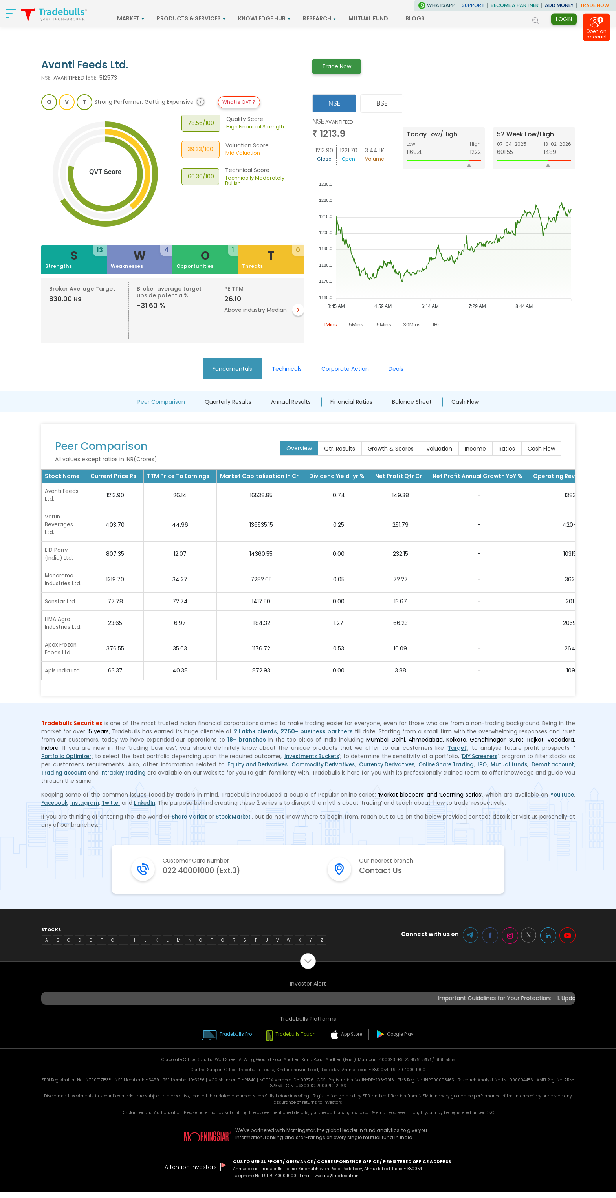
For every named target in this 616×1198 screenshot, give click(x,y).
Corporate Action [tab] (345, 369)
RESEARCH (356, 18)
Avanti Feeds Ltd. (62, 495)
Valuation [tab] (439, 448)
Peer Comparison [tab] (161, 402)
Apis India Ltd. (63, 676)
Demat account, (64, 778)
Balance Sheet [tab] (412, 402)
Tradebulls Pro (229, 1040)
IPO (526, 769)
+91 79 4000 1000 (279, 1182)
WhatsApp (441, 5)
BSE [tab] (381, 103)
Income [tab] (475, 448)
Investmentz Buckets (316, 761)
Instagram (88, 808)
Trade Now (336, 66)
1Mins (331, 324)
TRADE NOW (594, 5)
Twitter (116, 808)
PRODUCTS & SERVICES (228, 18)
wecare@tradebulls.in (337, 1182)
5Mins (357, 324)
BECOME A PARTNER (515, 5)
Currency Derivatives (420, 769)
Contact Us (385, 876)
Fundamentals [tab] (232, 369)
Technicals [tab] (287, 369)
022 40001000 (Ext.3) (211, 876)
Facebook (55, 808)
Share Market (191, 822)
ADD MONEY (559, 5)
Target (457, 753)
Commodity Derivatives (352, 769)
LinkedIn (150, 808)
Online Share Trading (486, 769)
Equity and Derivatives (281, 769)
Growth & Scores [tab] (391, 448)
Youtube (567, 942)
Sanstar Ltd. (61, 605)
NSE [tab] (334, 103)
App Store (355, 1040)
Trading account (114, 778)
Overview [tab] (299, 448)
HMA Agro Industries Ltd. (63, 627)
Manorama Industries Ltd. (63, 583)
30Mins (414, 324)
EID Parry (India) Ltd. (59, 556)
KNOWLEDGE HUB (300, 18)
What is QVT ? (238, 102)
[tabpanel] (443, 224)
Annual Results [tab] (291, 402)
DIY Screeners (486, 761)
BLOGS (454, 18)
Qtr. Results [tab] (339, 448)
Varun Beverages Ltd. (59, 526)
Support (473, 5)
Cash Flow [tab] (465, 402)
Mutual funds (555, 769)
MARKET (167, 18)
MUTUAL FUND (407, 18)
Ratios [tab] (507, 448)
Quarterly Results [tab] (228, 402)
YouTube (561, 800)
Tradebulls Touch (295, 1040)
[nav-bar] (12, 13)
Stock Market (238, 822)
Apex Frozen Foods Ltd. (61, 653)
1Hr (439, 324)
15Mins (385, 324)
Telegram (464, 942)
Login (564, 19)
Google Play (409, 1040)
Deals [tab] (396, 369)
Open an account (596, 35)
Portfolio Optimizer (68, 761)
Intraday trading (177, 778)
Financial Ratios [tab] (351, 402)
